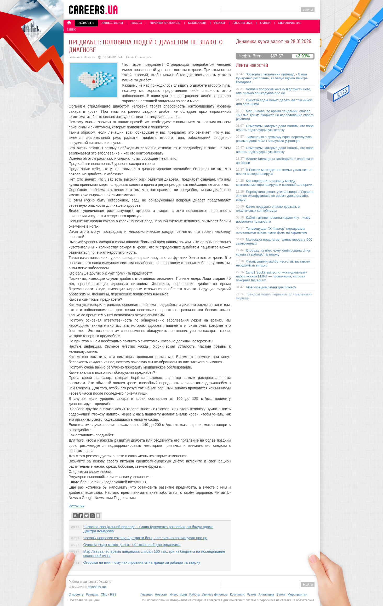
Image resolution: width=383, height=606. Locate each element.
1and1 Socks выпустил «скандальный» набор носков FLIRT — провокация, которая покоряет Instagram (271, 276)
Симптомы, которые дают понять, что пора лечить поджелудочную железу (275, 128)
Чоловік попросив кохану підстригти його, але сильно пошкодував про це (145, 538)
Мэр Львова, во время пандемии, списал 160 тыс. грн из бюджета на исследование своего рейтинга (275, 115)
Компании (197, 23)
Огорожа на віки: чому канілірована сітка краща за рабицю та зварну (141, 562)
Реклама (92, 594)
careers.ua (97, 587)
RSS (113, 594)
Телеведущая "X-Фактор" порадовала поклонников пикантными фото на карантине (271, 230)
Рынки (219, 23)
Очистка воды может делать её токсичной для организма (132, 545)
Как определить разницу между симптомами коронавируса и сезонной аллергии (274, 183)
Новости (86, 23)
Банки (265, 23)
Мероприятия (290, 23)
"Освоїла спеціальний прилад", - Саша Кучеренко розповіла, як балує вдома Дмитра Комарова (272, 78)
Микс (71, 29)
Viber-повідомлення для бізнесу (271, 287)
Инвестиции (112, 23)
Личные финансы (165, 23)
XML (104, 594)
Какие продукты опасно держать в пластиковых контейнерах (268, 208)
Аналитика (242, 23)
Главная (74, 57)
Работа (136, 23)
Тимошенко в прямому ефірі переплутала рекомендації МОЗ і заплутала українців (274, 139)
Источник (76, 506)
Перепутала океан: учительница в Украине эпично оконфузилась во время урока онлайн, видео (274, 195)
